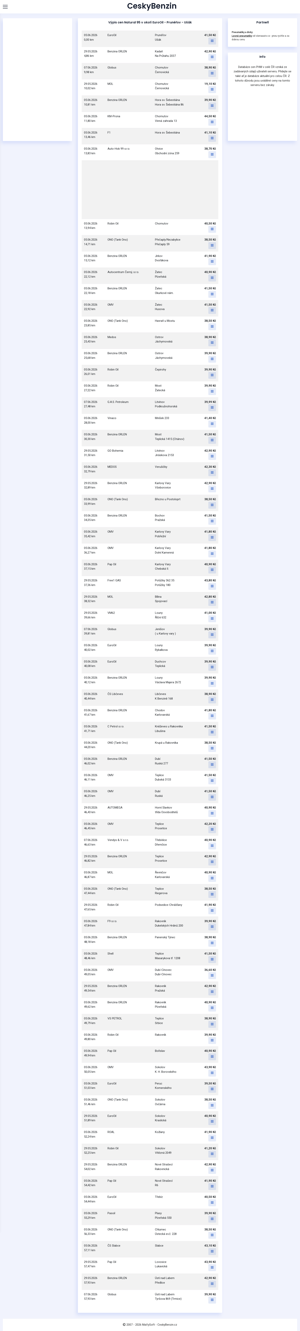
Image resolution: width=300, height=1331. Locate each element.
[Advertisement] (37, 79)
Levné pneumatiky (242, 36)
